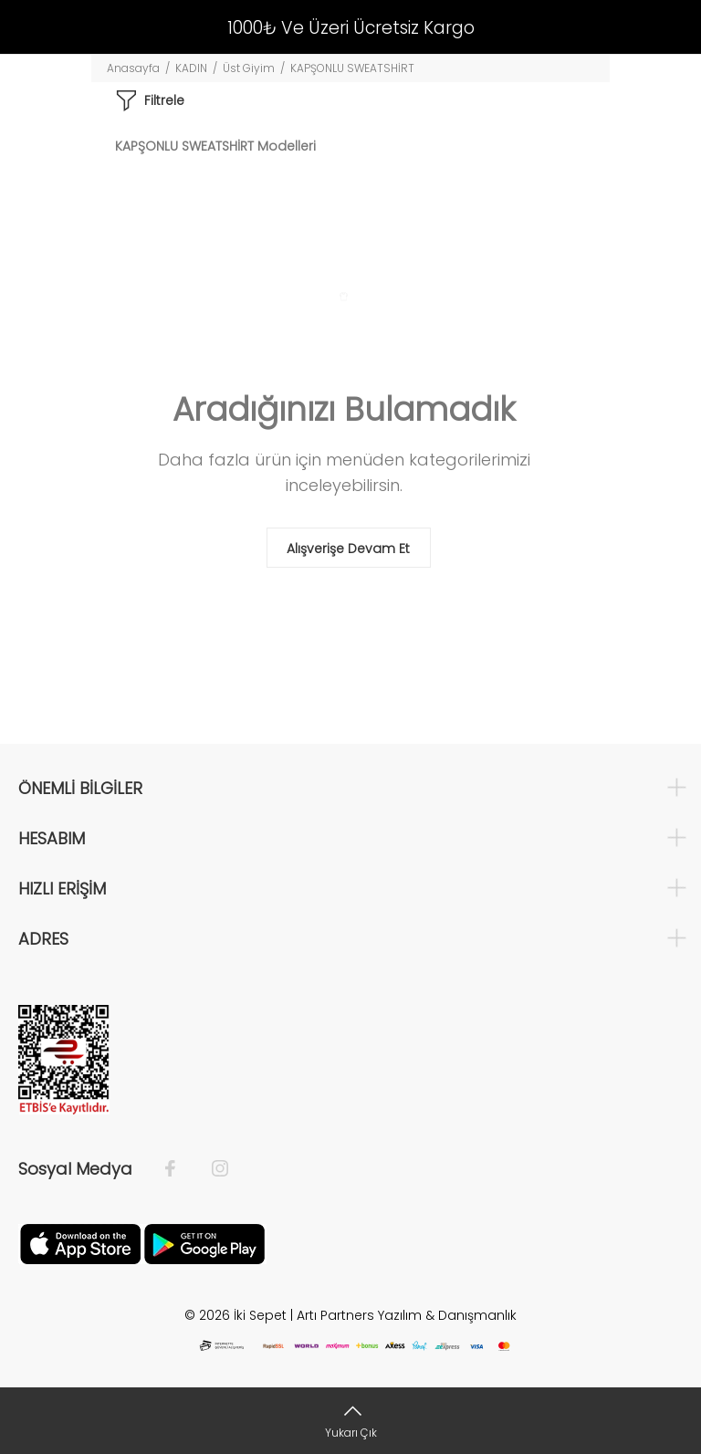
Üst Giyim (249, 68)
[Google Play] (204, 1243)
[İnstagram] (211, 1169)
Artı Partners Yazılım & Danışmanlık (407, 1315)
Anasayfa (133, 68)
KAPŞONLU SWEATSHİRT (352, 68)
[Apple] (80, 1243)
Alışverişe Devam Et (348, 548)
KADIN (191, 68)
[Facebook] (179, 1169)
